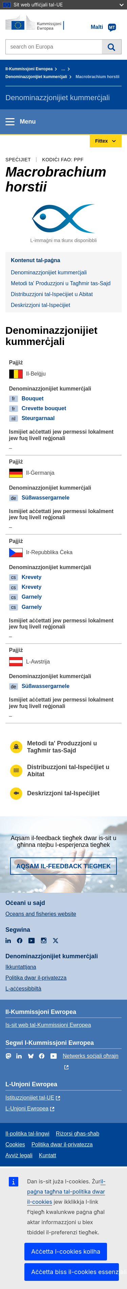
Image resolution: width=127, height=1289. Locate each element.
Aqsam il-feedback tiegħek (63, 866)
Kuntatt (47, 1155)
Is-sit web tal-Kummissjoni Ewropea (48, 1025)
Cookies (15, 1144)
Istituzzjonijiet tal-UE (29, 1098)
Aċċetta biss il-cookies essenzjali (75, 1271)
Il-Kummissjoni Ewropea (28, 69)
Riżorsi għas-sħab (77, 1134)
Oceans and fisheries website (40, 914)
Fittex (111, 47)
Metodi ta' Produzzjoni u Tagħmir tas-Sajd (60, 283)
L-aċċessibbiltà (23, 989)
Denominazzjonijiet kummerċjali (36, 76)
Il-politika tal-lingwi (27, 1134)
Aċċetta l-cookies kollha (65, 1251)
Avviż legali (19, 1155)
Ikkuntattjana (20, 967)
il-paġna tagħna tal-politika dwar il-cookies (66, 1191)
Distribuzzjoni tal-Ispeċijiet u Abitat (52, 294)
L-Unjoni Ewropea (26, 1108)
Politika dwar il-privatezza (36, 978)
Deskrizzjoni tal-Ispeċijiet (40, 305)
